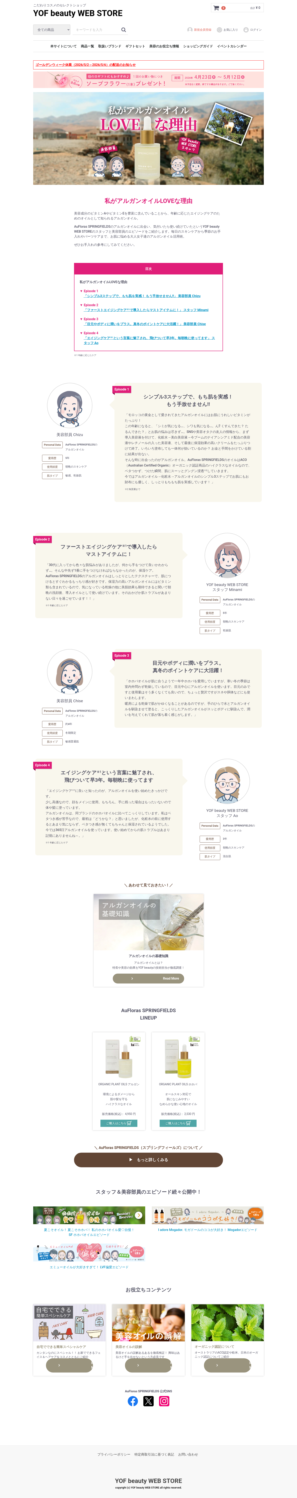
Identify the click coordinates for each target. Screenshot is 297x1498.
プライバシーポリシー (113, 1454)
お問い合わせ (188, 1454)
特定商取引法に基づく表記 (154, 1454)
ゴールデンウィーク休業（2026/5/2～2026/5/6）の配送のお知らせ (85, 65)
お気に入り (227, 30)
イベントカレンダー (232, 46)
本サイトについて (63, 46)
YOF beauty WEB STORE (78, 13)
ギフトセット (135, 46)
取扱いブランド (109, 46)
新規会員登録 (199, 30)
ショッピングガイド (198, 46)
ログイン (252, 30)
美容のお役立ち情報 (164, 46)
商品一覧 (87, 46)
